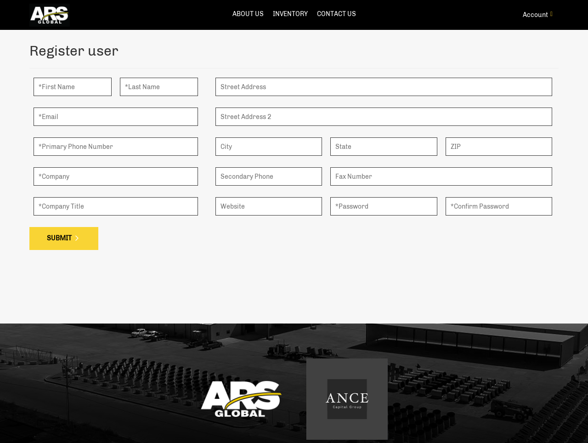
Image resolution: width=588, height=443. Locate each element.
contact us (336, 14)
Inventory (290, 14)
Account (538, 15)
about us (248, 14)
